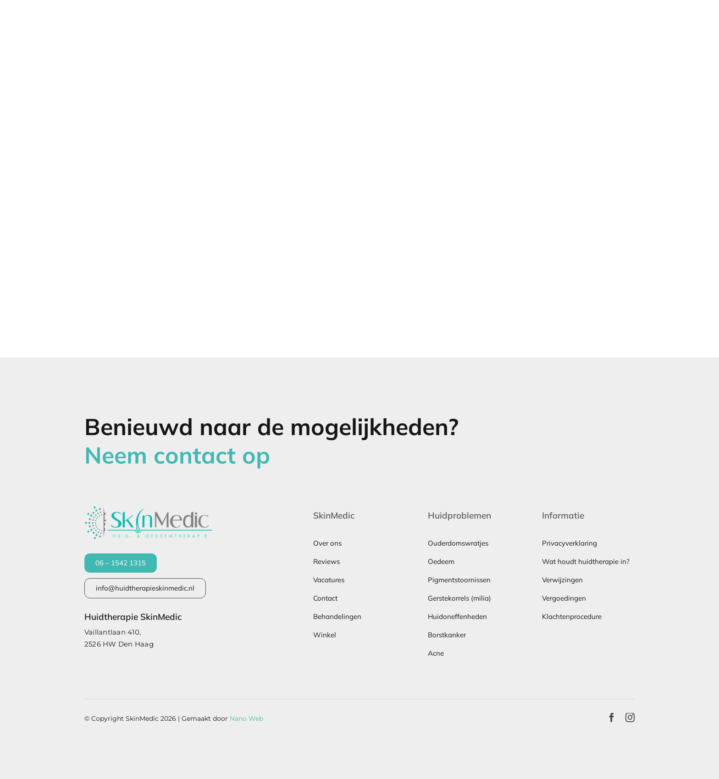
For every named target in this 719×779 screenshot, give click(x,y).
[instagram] (630, 717)
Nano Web (246, 718)
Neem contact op (177, 455)
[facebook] (611, 717)
